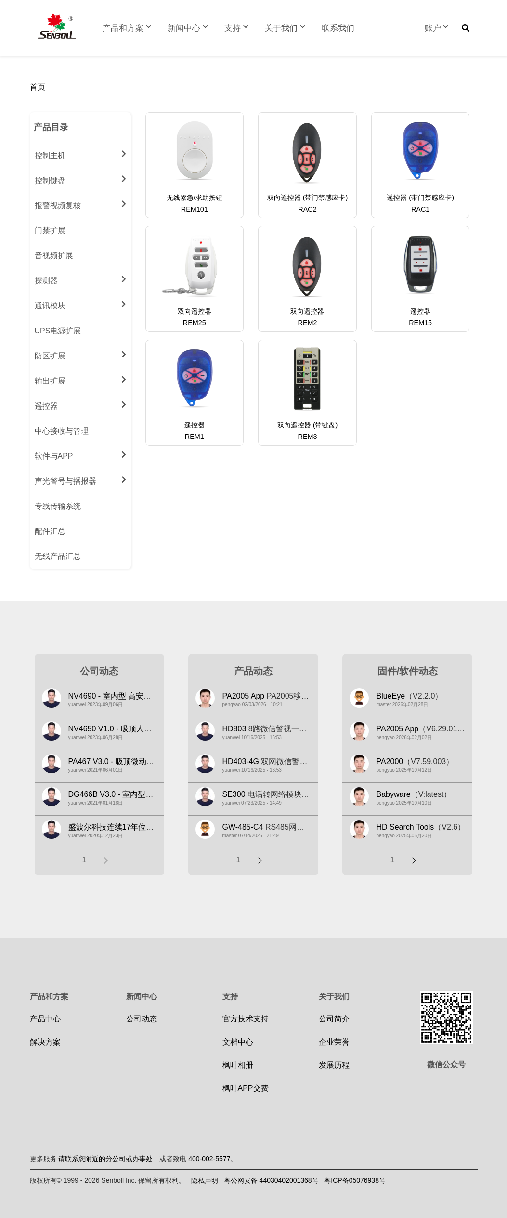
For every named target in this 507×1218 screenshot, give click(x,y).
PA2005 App (243, 696)
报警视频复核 (80, 204)
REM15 (420, 323)
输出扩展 (80, 379)
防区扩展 (80, 354)
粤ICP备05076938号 (355, 1180)
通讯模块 (80, 304)
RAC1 (420, 209)
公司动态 (141, 1019)
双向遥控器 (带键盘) (307, 425)
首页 (37, 87)
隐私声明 (204, 1180)
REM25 (194, 323)
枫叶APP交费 (245, 1088)
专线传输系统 (58, 506)
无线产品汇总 (58, 556)
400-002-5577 (209, 1159)
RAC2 (307, 209)
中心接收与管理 (62, 431)
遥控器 (80, 404)
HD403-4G (240, 761)
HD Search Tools (405, 827)
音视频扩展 (54, 256)
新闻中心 (189, 28)
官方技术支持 (245, 1019)
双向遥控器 (194, 311)
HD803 (234, 729)
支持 (237, 28)
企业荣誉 (334, 1042)
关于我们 (286, 28)
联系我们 (338, 28)
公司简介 (334, 1019)
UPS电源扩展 (58, 331)
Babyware (393, 794)
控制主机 (80, 153)
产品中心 (45, 1019)
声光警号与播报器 (80, 479)
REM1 (194, 436)
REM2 (307, 323)
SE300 (233, 794)
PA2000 (389, 761)
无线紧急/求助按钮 (194, 197)
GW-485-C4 (242, 827)
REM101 (194, 209)
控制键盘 (80, 179)
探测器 (80, 279)
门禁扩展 (50, 230)
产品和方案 (128, 28)
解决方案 (45, 1042)
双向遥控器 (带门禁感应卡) (307, 197)
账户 (438, 28)
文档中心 (237, 1042)
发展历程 (334, 1065)
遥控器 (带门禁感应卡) (420, 197)
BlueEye (390, 696)
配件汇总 (50, 531)
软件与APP (80, 454)
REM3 (307, 436)
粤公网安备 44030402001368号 (271, 1180)
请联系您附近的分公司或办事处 (105, 1159)
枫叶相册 (237, 1065)
